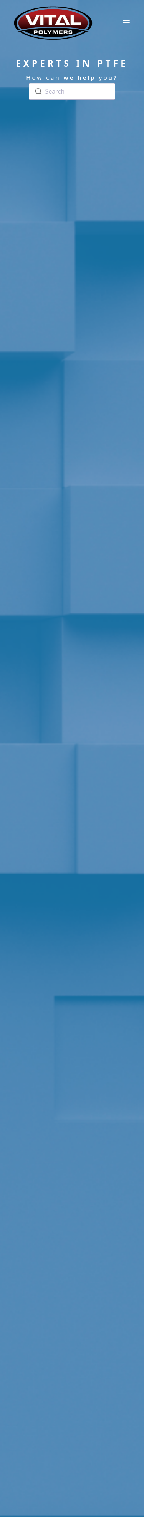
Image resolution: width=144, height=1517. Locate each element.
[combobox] (72, 91)
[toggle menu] (126, 22)
